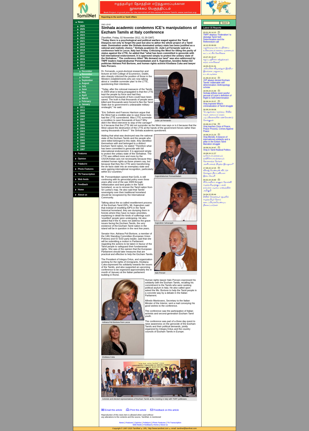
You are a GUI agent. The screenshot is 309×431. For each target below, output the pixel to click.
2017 (82, 53)
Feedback (83, 184)
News (80, 22)
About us (82, 195)
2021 (82, 41)
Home (81, 189)
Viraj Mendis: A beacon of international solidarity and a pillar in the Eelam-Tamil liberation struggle (216, 140)
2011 (82, 107)
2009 (82, 113)
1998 (82, 146)
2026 (82, 26)
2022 (82, 38)
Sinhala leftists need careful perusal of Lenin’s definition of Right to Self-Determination (217, 95)
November (87, 74)
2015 (82, 59)
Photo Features (86, 169)
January (86, 104)
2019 (82, 47)
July (84, 86)
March (85, 98)
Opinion (82, 158)
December (87, 71)
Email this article (113, 410)
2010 (82, 110)
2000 (82, 140)
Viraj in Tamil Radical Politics (216, 150)
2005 (82, 125)
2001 (82, 137)
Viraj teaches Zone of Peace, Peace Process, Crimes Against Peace (218, 128)
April (84, 95)
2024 (82, 32)
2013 (82, 65)
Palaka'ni (82, 164)
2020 (82, 44)
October (86, 77)
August (85, 83)
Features (82, 153)
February (86, 101)
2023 (82, 35)
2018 (82, 50)
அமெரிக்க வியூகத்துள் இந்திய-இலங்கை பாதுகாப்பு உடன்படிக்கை (218, 71)
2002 (82, 134)
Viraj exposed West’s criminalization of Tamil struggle (218, 104)
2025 (82, 29)
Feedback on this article (166, 410)
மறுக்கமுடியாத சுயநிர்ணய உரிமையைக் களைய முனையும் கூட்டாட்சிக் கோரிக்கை (218, 50)
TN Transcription (86, 174)
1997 (82, 149)
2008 (82, 116)
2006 (82, 122)
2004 (82, 128)
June (84, 89)
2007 (82, 119)
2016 (82, 56)
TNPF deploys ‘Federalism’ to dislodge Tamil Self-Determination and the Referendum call (217, 38)
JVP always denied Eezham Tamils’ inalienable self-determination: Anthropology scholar (216, 84)
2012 (82, 68)
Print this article (138, 410)
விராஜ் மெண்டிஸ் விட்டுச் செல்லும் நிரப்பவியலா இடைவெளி (215, 173)
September (87, 80)
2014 (82, 62)
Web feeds (83, 179)
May (84, 92)
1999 (82, 143)
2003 (82, 131)
